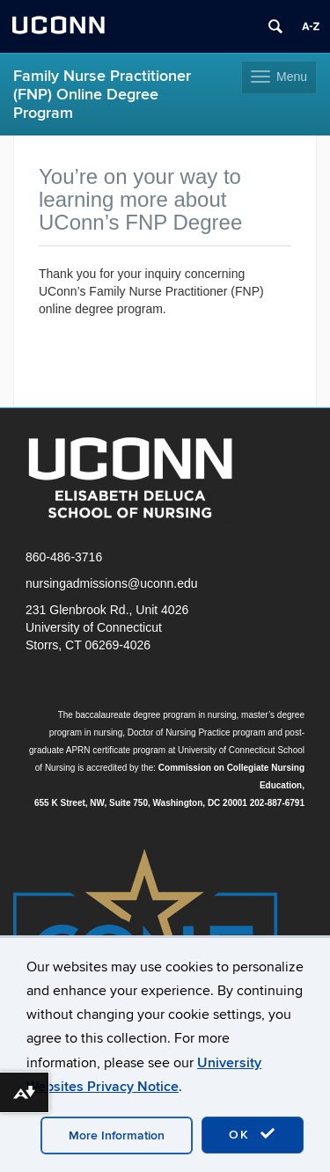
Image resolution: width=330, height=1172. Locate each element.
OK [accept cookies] (252, 1134)
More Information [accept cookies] (117, 1135)
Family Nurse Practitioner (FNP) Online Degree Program (102, 94)
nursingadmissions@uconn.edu (112, 583)
